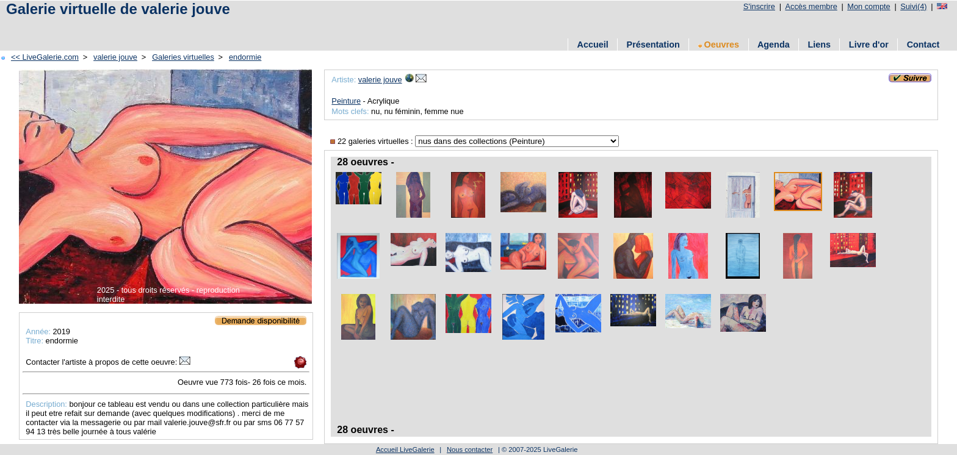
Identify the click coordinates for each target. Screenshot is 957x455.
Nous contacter (470, 449)
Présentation (653, 44)
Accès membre (811, 6)
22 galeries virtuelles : (372, 141)
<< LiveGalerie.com (45, 57)
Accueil (593, 44)
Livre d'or (869, 44)
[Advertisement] (146, 25)
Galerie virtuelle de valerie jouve (118, 9)
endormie (245, 57)
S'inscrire (759, 6)
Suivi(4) (913, 6)
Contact (923, 44)
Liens (819, 44)
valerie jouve (115, 57)
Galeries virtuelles (183, 57)
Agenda (773, 44)
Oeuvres (719, 44)
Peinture (346, 101)
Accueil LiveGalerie (405, 449)
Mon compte (868, 6)
